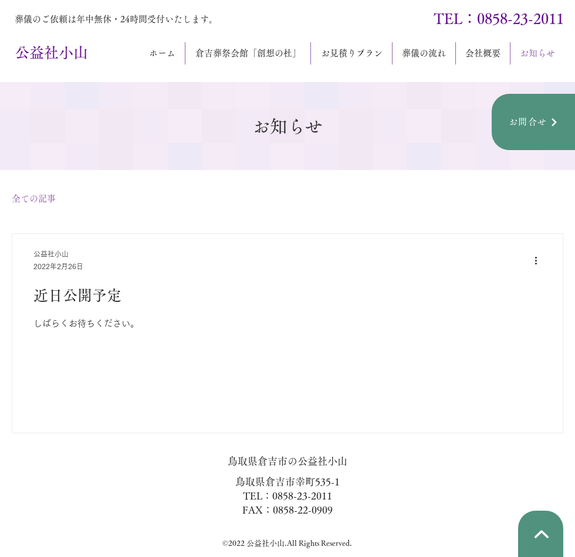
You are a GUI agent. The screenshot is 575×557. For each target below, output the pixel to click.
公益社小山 (51, 52)
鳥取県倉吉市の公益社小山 (287, 461)
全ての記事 (34, 198)
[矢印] (540, 534)
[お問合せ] (533, 122)
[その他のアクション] (540, 261)
